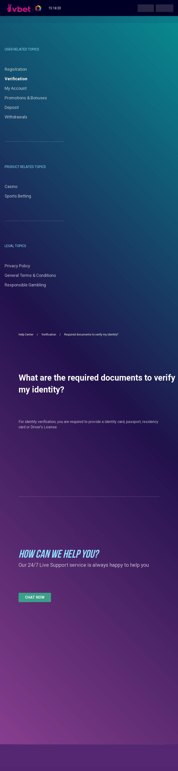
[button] (35, 597)
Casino (11, 186)
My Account (16, 88)
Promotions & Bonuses (26, 97)
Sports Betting (18, 196)
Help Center (26, 334)
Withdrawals (16, 116)
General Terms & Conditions (30, 275)
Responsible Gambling (25, 284)
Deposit (12, 107)
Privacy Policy (17, 265)
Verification (16, 78)
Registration (16, 69)
